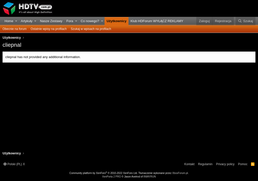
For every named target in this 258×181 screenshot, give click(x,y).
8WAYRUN (150, 176)
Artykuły (27, 21)
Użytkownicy (116, 21)
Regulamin (205, 164)
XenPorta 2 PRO (111, 176)
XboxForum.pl (180, 173)
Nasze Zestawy (51, 21)
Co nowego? (90, 21)
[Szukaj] (245, 21)
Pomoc (242, 164)
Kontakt (189, 164)
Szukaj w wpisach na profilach (91, 29)
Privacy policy (225, 164)
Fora (70, 21)
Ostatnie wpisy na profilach (48, 29)
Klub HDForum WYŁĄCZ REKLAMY (157, 21)
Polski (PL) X (14, 164)
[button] (16, 21)
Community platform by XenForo (104, 173)
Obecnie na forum (14, 29)
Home (9, 21)
